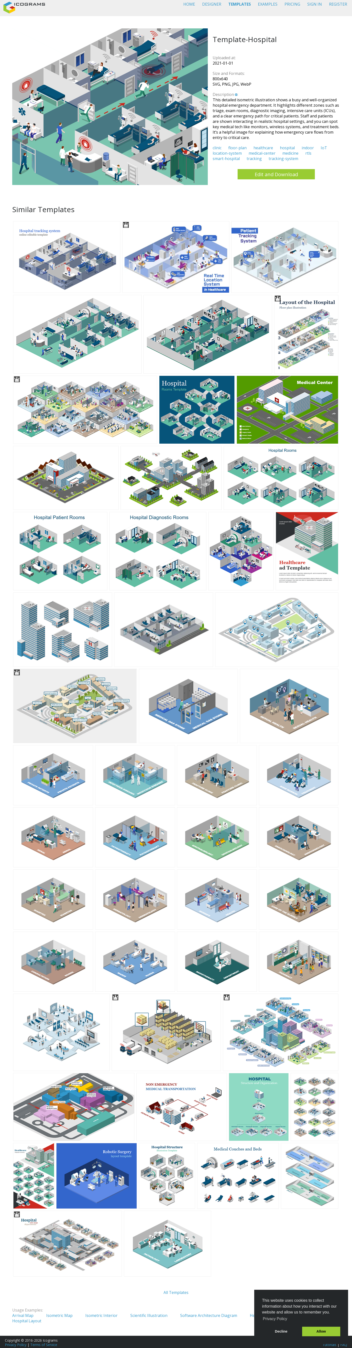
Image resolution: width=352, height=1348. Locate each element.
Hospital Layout (26, 1321)
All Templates (176, 1292)
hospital (287, 147)
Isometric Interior (101, 1315)
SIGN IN (314, 4)
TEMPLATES (239, 4)
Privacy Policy (15, 1344)
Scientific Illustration (148, 1315)
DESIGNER (211, 4)
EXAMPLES (267, 4)
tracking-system (283, 158)
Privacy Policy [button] (275, 1319)
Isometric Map (59, 1315)
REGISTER (338, 4)
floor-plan (237, 147)
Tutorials (329, 1344)
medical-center (262, 153)
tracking (254, 158)
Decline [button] (281, 1331)
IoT (324, 147)
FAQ (343, 1344)
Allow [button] (321, 1331)
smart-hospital (226, 158)
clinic (217, 147)
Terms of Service (43, 1344)
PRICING (292, 4)
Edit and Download (276, 174)
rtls (308, 153)
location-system (227, 153)
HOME (189, 4)
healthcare (263, 147)
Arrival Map (22, 1315)
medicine (290, 153)
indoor (308, 147)
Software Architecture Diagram (208, 1315)
